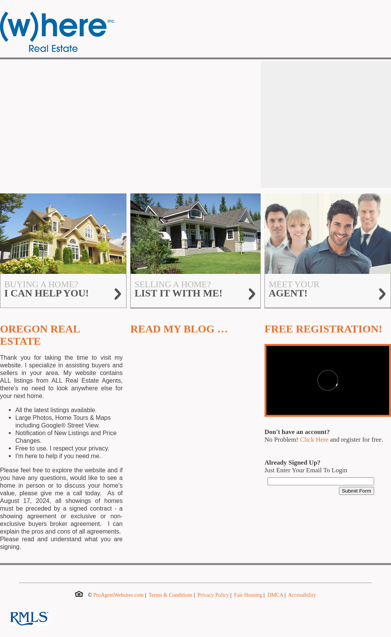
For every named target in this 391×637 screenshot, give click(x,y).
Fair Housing (248, 595)
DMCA (275, 595)
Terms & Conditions (170, 595)
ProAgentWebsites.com (118, 595)
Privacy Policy (213, 595)
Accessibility (302, 595)
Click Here (314, 439)
